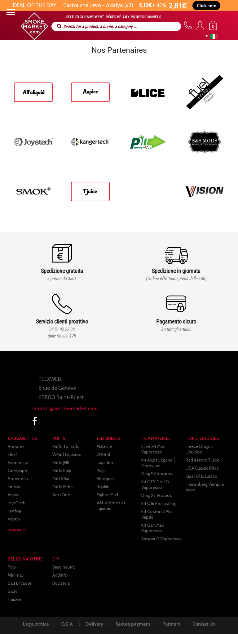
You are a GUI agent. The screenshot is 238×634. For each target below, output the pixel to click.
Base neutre (63, 567)
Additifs (59, 575)
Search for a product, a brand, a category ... (59, 26)
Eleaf (12, 454)
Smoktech (18, 478)
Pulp (101, 470)
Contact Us (205, 624)
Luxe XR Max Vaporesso (153, 449)
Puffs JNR (60, 462)
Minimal (15, 575)
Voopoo (16, 446)
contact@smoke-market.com (65, 408)
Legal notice (34, 624)
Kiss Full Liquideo (202, 476)
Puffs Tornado (66, 446)
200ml (103, 454)
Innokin (15, 486)
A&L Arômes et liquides (111, 505)
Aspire (14, 495)
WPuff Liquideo (67, 454)
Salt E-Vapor (19, 583)
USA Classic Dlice (202, 468)
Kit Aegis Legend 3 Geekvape (158, 462)
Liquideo (105, 462)
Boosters (61, 583)
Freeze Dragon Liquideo (199, 449)
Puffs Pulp (61, 470)
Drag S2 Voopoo (157, 473)
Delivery (94, 624)
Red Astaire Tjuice (202, 460)
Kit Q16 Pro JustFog (158, 503)
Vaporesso (18, 462)
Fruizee (14, 599)
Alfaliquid (105, 478)
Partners (172, 624)
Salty (12, 591)
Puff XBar (60, 478)
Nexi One (61, 495)
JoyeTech (16, 503)
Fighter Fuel (107, 495)
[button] (206, 5)
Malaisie (104, 446)
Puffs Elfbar (63, 486)
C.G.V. (66, 624)
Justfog (14, 511)
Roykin (103, 486)
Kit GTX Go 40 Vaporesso (155, 484)
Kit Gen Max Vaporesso (152, 528)
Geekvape (17, 470)
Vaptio (14, 519)
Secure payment (133, 624)
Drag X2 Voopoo (157, 495)
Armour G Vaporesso (161, 539)
